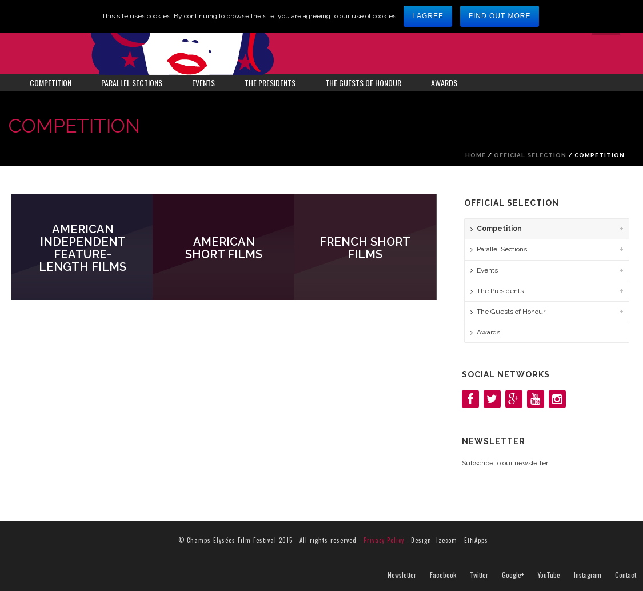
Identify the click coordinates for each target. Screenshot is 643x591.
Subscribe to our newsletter (505, 463)
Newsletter (402, 575)
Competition (50, 83)
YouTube (549, 575)
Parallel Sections (131, 83)
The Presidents (270, 83)
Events (203, 83)
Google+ (513, 575)
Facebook (443, 575)
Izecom (446, 540)
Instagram (587, 575)
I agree (428, 16)
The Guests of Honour (363, 83)
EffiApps (476, 540)
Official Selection (530, 155)
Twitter (479, 575)
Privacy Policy (384, 540)
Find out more (500, 16)
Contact (625, 575)
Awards (444, 83)
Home (475, 155)
